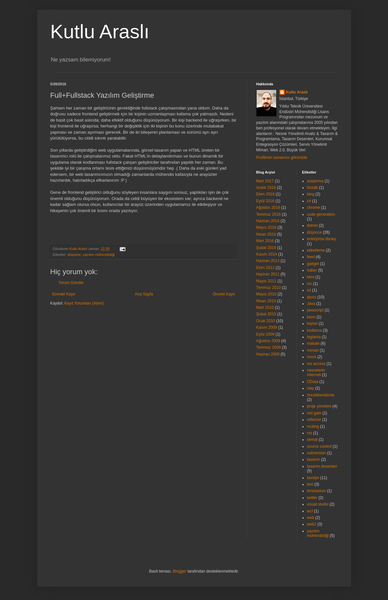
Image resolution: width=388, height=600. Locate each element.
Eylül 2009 (265, 334)
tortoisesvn (316, 491)
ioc (309, 283)
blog (310, 194)
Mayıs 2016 (266, 227)
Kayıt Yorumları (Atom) (84, 303)
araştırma (315, 181)
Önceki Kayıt (223, 294)
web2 (311, 524)
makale (313, 343)
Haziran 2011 (267, 274)
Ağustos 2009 (268, 341)
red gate (314, 413)
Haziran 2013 (267, 260)
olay (310, 388)
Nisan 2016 (266, 234)
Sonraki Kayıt (63, 294)
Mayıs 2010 (266, 294)
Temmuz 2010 (268, 287)
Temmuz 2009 (268, 347)
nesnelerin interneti (316, 372)
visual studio (318, 504)
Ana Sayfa (144, 294)
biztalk (312, 187)
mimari (313, 350)
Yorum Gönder (71, 282)
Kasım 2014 (266, 254)
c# (309, 201)
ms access (316, 363)
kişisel (312, 323)
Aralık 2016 (266, 187)
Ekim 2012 (265, 267)
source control (319, 446)
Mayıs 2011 (266, 281)
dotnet (312, 225)
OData (312, 381)
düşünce (74, 255)
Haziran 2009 (267, 354)
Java (311, 303)
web (310, 517)
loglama (314, 337)
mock (311, 357)
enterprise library (321, 239)
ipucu (311, 297)
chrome (313, 207)
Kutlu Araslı (100, 31)
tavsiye (313, 477)
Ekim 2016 (265, 194)
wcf (310, 511)
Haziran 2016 (267, 221)
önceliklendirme (320, 395)
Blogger (179, 571)
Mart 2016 (265, 241)
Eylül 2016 (265, 201)
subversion (316, 453)
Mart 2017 (265, 181)
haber (312, 270)
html (310, 277)
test (310, 484)
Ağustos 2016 (268, 207)
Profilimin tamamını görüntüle (281, 157)
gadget (313, 263)
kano (311, 317)
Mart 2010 (265, 307)
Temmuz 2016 (268, 214)
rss (309, 433)
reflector (314, 419)
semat (312, 439)
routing (313, 426)
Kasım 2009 (266, 327)
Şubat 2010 (266, 314)
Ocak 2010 (265, 321)
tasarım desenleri (322, 466)
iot (309, 290)
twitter (312, 497)
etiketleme (316, 250)
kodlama (314, 330)
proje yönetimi (319, 406)
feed (310, 257)
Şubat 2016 (266, 247)
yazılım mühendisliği (98, 255)
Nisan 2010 (266, 301)
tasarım (313, 459)
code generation (321, 214)
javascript (315, 310)
